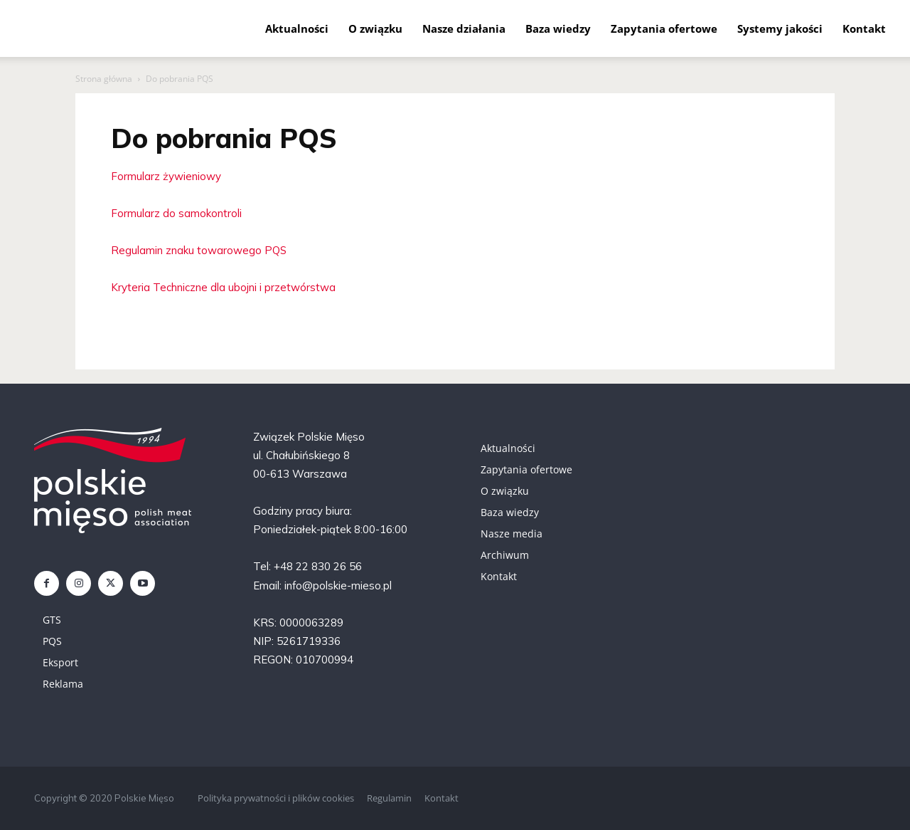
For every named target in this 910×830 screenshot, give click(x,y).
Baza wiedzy (558, 28)
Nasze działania (463, 28)
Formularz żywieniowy (166, 176)
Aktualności (296, 28)
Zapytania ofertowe (664, 28)
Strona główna (103, 79)
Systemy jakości (780, 28)
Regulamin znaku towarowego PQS (199, 250)
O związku (375, 28)
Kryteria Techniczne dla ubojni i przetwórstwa (223, 287)
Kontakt (864, 28)
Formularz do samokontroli (176, 213)
